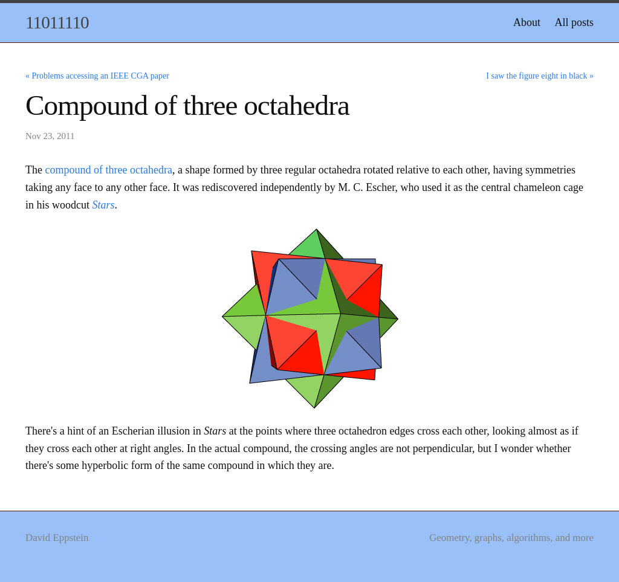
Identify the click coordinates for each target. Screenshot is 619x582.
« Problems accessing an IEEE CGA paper (97, 75)
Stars (103, 205)
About (526, 22)
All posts (574, 22)
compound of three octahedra (108, 170)
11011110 (57, 22)
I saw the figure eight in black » (540, 75)
